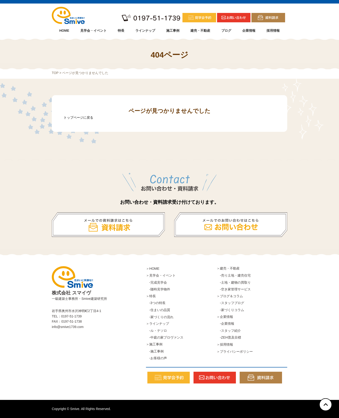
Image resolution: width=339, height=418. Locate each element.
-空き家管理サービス (234, 289)
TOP (55, 73)
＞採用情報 (225, 344)
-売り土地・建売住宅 (234, 275)
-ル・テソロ (156, 330)
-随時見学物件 (158, 289)
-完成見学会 (156, 282)
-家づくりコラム (230, 310)
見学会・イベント (93, 30)
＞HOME (152, 268)
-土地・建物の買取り (234, 282)
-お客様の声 (156, 358)
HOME (64, 30)
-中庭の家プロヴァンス (164, 337)
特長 (121, 30)
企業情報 (248, 30)
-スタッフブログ (230, 303)
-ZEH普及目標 (229, 337)
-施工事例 (155, 351)
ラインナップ (145, 30)
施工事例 (172, 30)
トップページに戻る (78, 117)
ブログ (226, 30)
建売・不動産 (200, 30)
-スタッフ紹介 (229, 330)
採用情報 (273, 30)
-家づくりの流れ (160, 317)
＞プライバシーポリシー (235, 351)
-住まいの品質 (158, 310)
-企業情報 (225, 323)
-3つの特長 (155, 303)
